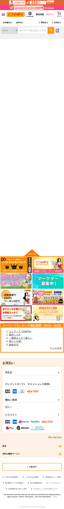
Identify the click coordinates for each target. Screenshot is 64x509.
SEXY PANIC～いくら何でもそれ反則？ (10, 127)
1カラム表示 (59, 81)
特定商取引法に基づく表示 (17, 489)
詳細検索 (57, 30)
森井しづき (15, 334)
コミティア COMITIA (20, 331)
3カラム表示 (48, 81)
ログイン (50, 14)
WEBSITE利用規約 (11, 477)
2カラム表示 (54, 81)
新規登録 (40, 14)
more (55, 497)
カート (32, 163)
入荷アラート (9, 46)
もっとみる (56, 348)
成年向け (19, 23)
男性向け (43, 22)
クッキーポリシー (55, 483)
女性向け (56, 22)
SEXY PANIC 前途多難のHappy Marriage (32, 127)
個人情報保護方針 (36, 483)
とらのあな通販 (7, 41)
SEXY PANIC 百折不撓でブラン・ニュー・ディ (53, 127)
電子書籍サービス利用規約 (14, 483)
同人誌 (20, 41)
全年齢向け (7, 23)
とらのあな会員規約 (32, 477)
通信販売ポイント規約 (53, 477)
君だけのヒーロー (10, 202)
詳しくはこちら (55, 437)
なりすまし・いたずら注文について (46, 489)
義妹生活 (13, 344)
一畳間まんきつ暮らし (21, 338)
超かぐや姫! (15, 341)
